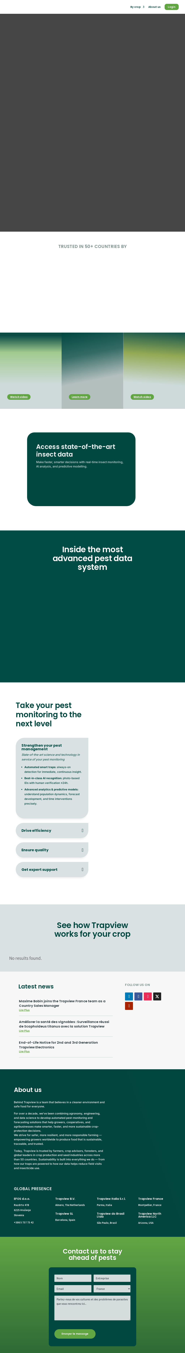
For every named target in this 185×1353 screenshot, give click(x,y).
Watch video (19, 397)
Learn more (79, 397)
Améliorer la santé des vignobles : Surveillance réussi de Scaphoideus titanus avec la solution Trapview (64, 1024)
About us (154, 7)
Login (171, 7)
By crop (135, 7)
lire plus (24, 1010)
